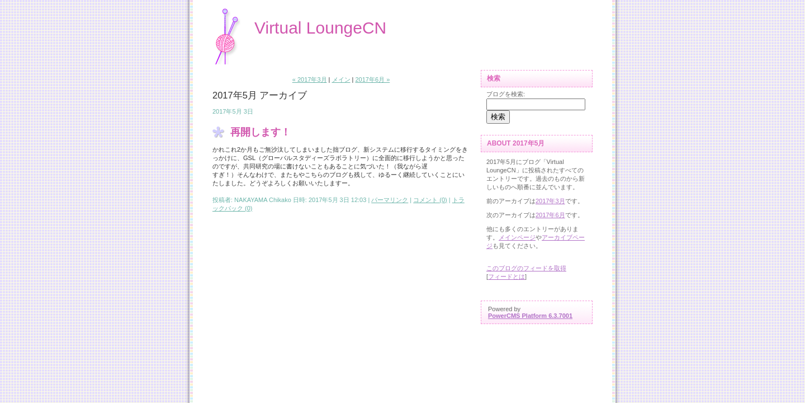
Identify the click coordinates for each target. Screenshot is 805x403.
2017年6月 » (372, 79)
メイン (341, 79)
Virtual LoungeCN (320, 27)
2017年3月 (550, 201)
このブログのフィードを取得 (526, 268)
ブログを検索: (505, 94)
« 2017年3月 (309, 79)
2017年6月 (550, 215)
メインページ (517, 237)
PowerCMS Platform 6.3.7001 (530, 315)
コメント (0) (430, 199)
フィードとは (506, 276)
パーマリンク (389, 199)
